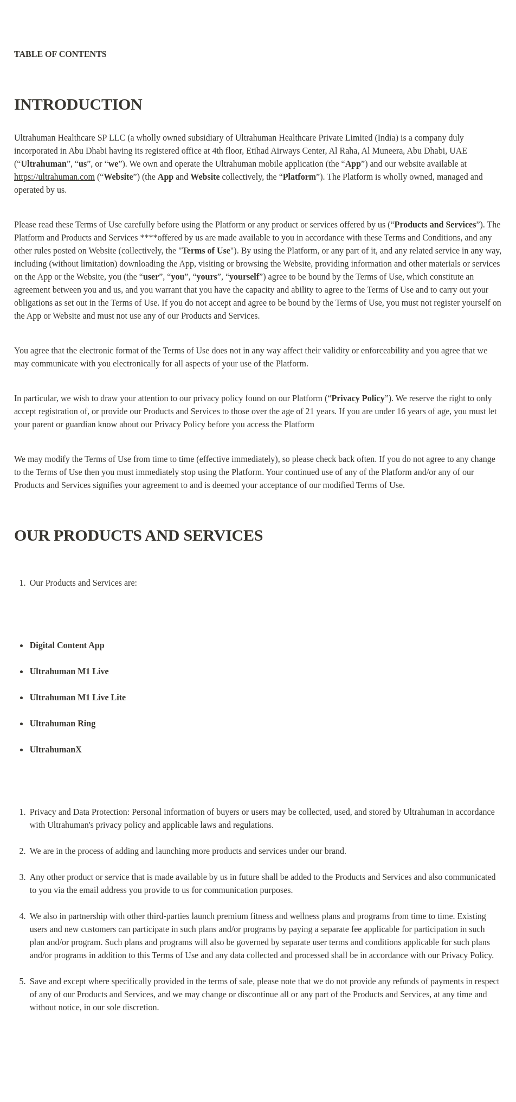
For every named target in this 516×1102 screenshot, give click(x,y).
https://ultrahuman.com (54, 176)
